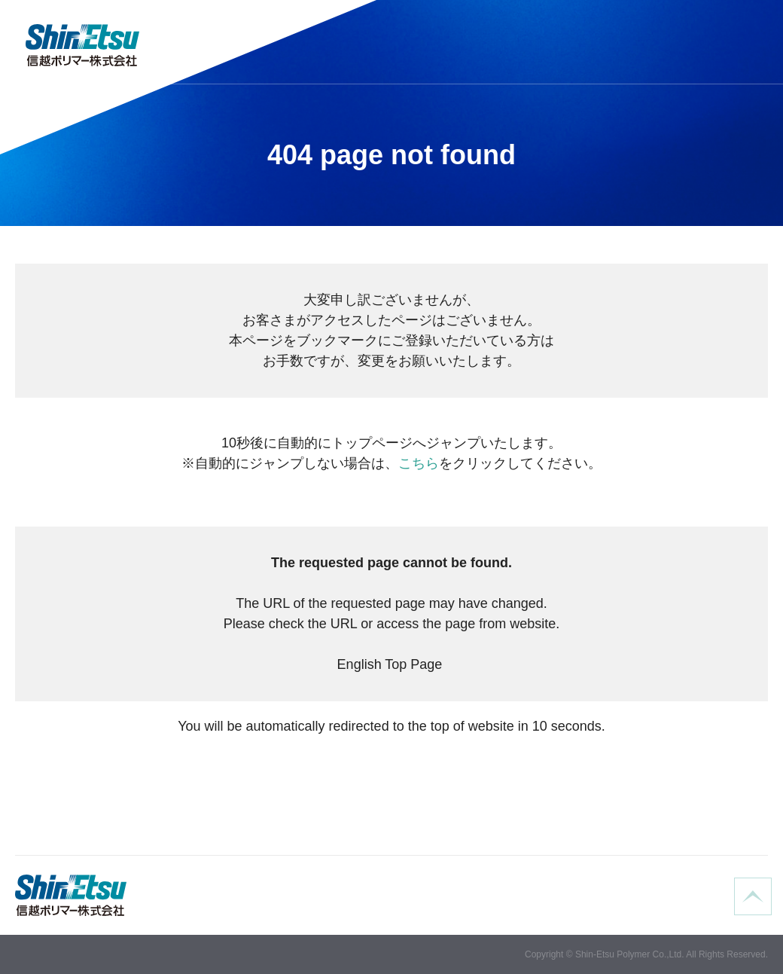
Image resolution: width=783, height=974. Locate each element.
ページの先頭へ (753, 896)
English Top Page (391, 664)
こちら (418, 463)
